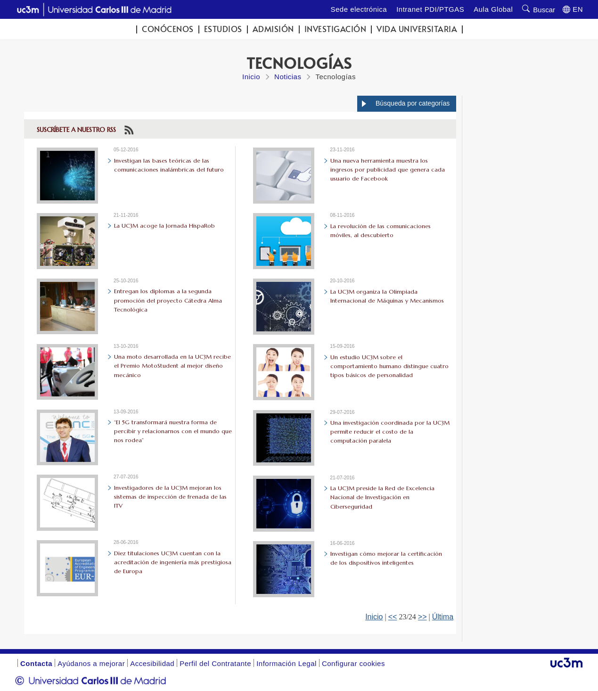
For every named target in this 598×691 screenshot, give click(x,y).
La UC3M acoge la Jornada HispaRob (164, 225)
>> (422, 617)
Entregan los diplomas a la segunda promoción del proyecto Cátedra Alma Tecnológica (168, 300)
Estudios (223, 29)
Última (442, 617)
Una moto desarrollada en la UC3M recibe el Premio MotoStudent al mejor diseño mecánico (172, 365)
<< (392, 617)
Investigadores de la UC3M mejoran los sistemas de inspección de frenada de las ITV (170, 496)
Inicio (251, 77)
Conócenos (168, 29)
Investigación (335, 29)
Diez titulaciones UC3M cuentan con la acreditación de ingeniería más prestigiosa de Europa (172, 562)
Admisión (273, 29)
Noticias (287, 77)
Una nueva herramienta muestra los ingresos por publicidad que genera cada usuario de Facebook (387, 169)
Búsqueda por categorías (413, 103)
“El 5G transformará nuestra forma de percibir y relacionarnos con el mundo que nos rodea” (173, 431)
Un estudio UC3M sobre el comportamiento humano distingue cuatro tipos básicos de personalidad (389, 366)
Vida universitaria (417, 29)
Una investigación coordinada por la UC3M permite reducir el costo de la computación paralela (390, 431)
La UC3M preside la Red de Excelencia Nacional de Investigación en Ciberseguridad (382, 497)
